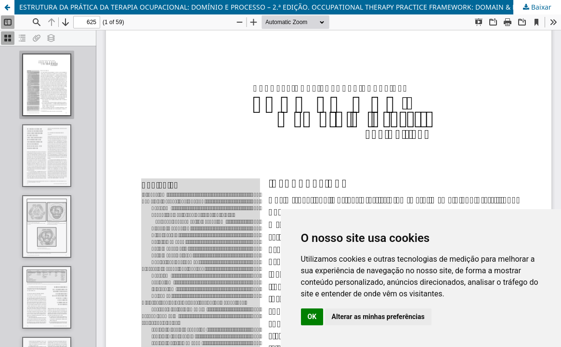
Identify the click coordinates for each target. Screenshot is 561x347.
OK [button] (312, 316)
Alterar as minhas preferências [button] (378, 316)
